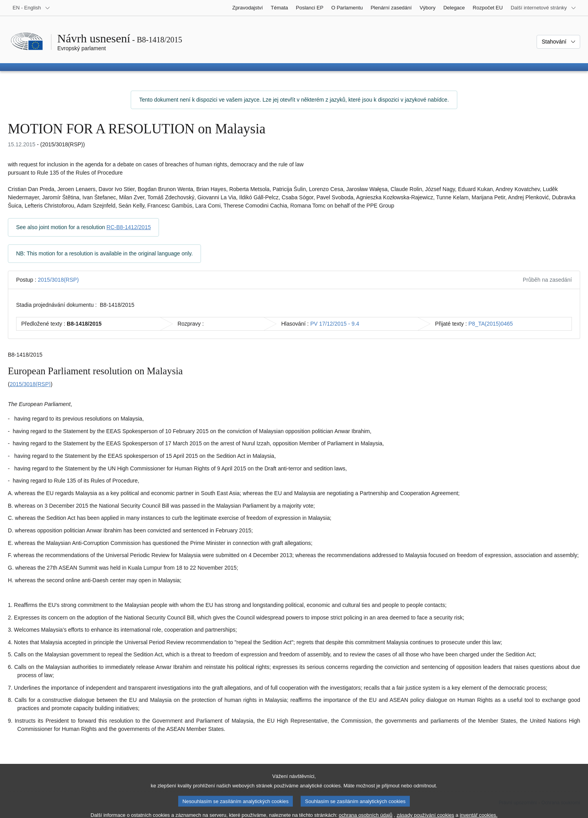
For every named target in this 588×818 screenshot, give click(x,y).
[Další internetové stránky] (543, 8)
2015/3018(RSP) (58, 280)
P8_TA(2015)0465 (490, 324)
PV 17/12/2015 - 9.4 (334, 324)
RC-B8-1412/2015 (128, 227)
